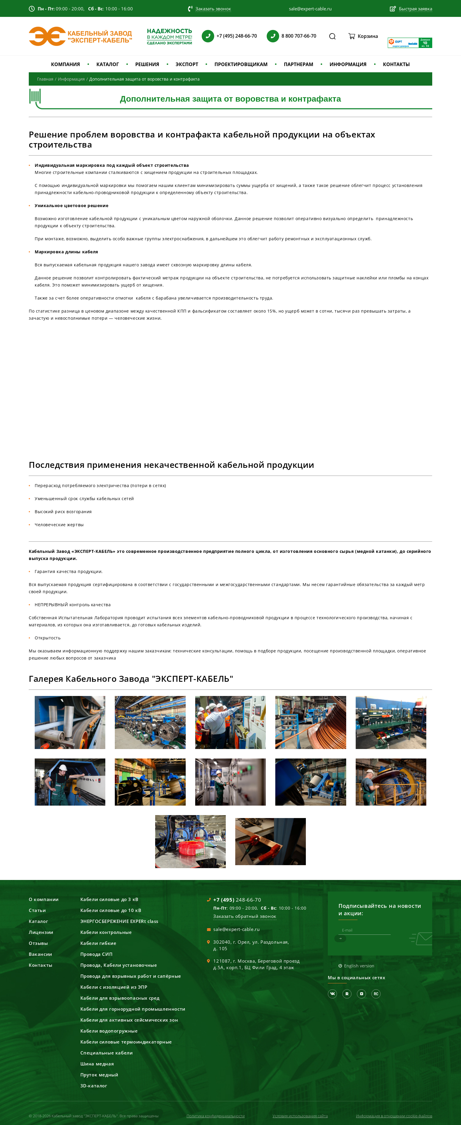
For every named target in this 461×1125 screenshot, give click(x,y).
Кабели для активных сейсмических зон (129, 1020)
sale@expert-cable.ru (236, 929)
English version (359, 966)
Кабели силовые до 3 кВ (109, 899)
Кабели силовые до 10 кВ (111, 910)
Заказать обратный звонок (244, 916)
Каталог (38, 921)
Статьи (37, 910)
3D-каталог (93, 1086)
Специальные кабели (106, 1053)
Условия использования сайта (300, 1115)
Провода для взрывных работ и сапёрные (130, 976)
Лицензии (41, 932)
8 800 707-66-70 (299, 36)
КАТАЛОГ (107, 64)
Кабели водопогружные (109, 1031)
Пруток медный (99, 1075)
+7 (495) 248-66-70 (237, 36)
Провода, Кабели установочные (118, 965)
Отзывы (38, 943)
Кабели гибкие (98, 943)
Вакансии (40, 954)
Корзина (368, 36)
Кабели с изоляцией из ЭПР (113, 987)
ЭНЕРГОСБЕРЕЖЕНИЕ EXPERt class (119, 921)
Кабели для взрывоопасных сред (120, 998)
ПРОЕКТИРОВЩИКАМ (241, 64)
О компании (44, 899)
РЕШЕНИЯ (147, 64)
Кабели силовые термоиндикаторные (126, 1042)
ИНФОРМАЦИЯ (348, 64)
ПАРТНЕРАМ (298, 64)
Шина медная (97, 1064)
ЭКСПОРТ (187, 64)
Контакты (41, 965)
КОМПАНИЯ (65, 64)
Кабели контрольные (106, 932)
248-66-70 (237, 899)
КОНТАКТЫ (396, 64)
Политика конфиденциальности (216, 1115)
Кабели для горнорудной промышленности (132, 1009)
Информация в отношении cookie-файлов (394, 1115)
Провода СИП (96, 954)
